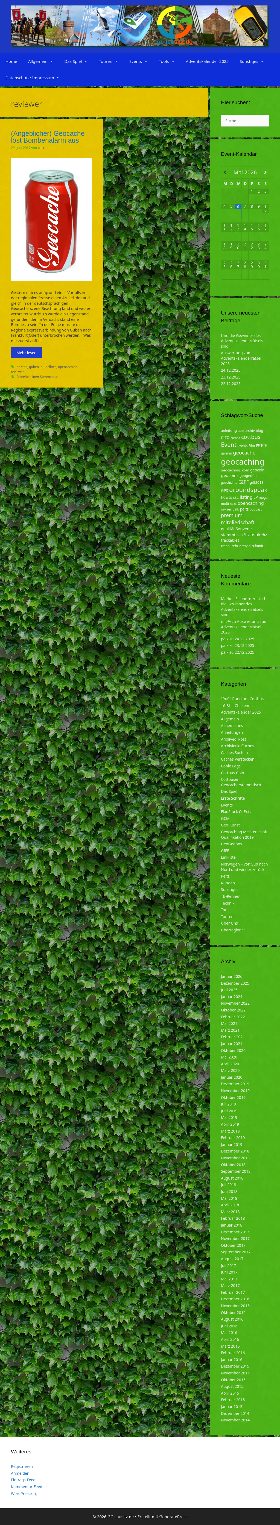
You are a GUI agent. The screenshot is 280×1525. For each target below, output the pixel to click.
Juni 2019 (229, 1110)
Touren (111, 61)
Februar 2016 (233, 1352)
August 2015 (232, 1386)
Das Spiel (78, 61)
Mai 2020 (229, 1057)
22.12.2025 (231, 383)
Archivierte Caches (237, 745)
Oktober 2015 (233, 1379)
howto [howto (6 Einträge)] (226, 497)
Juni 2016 (229, 1325)
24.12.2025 (231, 370)
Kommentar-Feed (26, 1486)
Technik (228, 903)
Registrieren (22, 1466)
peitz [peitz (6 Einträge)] (244, 509)
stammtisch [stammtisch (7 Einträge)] (232, 534)
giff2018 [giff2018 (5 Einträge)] (256, 482)
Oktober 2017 (233, 1245)
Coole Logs (231, 766)
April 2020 (230, 1063)
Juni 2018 (229, 1191)
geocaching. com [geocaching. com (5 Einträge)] (235, 470)
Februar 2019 (233, 1137)
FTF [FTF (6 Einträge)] (264, 445)
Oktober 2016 (233, 1312)
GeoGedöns (231, 843)
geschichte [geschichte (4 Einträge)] (229, 482)
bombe (21, 367)
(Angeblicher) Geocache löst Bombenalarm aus (48, 137)
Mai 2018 (229, 1198)
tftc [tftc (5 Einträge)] (264, 534)
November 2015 (235, 1373)
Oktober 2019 (233, 1097)
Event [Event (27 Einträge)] (229, 444)
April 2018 (230, 1204)
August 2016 (232, 1319)
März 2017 (230, 1285)
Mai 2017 (229, 1278)
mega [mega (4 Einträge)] (263, 497)
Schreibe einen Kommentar (37, 376)
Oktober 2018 (233, 1164)
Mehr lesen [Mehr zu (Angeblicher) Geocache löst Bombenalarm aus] (26, 352)
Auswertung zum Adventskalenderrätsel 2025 (241, 358)
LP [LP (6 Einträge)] (255, 497)
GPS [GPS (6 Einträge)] (224, 490)
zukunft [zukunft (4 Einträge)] (257, 546)
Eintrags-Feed (23, 1479)
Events (141, 61)
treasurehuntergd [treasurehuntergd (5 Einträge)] (236, 545)
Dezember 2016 (235, 1298)
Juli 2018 (228, 1184)
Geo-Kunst (230, 825)
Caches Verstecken (238, 759)
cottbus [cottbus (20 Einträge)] (251, 437)
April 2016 (230, 1339)
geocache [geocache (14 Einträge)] (244, 452)
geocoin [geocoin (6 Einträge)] (257, 470)
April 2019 (230, 1124)
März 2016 (230, 1346)
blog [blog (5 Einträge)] (259, 430)
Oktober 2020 (233, 1050)
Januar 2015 (231, 1406)
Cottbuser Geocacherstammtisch (241, 782)
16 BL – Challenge (237, 705)
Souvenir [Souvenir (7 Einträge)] (244, 528)
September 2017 (235, 1251)
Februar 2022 (233, 1016)
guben (34, 367)
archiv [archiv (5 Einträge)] (250, 430)
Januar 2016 (231, 1359)
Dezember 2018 (235, 1151)
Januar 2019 (231, 1144)
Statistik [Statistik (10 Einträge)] (252, 534)
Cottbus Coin (232, 772)
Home (11, 61)
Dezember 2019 (235, 1083)
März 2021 (230, 1030)
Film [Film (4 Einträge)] (252, 445)
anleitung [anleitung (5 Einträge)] (229, 430)
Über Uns (229, 923)
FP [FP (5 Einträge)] (258, 445)
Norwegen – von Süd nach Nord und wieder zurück (244, 866)
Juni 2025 (229, 989)
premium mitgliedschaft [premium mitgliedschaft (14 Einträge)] (238, 519)
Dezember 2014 (235, 1413)
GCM (225, 818)
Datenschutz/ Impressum (35, 77)
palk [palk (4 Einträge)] (235, 509)
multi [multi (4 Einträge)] (225, 503)
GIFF (225, 850)
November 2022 (235, 1003)
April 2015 (230, 1393)
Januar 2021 (231, 1043)
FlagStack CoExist (236, 811)
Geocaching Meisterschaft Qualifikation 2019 (244, 834)
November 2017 (235, 1238)
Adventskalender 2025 (207, 61)
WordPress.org (24, 1493)
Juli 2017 (228, 1265)
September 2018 (235, 1171)
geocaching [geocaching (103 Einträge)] (242, 461)
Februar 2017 (233, 1292)
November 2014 (235, 1420)
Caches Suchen (234, 752)
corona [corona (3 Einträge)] (235, 438)
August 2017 (232, 1258)
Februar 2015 (233, 1399)
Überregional (233, 929)
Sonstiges (255, 61)
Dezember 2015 (235, 1366)
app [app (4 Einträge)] (241, 430)
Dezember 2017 (235, 1231)
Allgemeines (232, 725)
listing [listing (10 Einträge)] (246, 497)
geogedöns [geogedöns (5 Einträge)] (249, 475)
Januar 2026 (231, 976)
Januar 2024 (231, 996)
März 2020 (230, 1070)
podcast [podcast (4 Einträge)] (256, 509)
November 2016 (235, 1305)
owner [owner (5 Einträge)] (226, 509)
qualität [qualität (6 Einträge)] (228, 528)
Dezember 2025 (235, 983)
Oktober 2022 (233, 1010)
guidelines (48, 367)
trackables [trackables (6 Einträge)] (230, 540)
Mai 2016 (229, 1332)
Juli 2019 (228, 1104)
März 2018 (230, 1211)
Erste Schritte (233, 798)
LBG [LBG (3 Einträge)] (236, 498)
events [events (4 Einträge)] (243, 445)
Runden (228, 882)
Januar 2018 (231, 1225)
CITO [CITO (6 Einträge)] (225, 437)
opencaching (68, 367)
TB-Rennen (231, 896)
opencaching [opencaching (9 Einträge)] (251, 503)
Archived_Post (233, 739)
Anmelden (20, 1473)
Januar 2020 (231, 1077)
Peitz (225, 876)
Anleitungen (232, 732)
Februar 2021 (233, 1036)
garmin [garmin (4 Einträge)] (226, 453)
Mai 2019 (229, 1117)
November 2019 (235, 1090)
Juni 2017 (229, 1272)
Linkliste (228, 857)
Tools (169, 61)
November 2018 (235, 1157)
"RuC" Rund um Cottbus (242, 698)
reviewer (17, 371)
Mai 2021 (229, 1023)
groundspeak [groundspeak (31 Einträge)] (248, 489)
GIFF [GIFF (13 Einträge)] (243, 482)
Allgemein (43, 61)
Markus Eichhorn (236, 598)
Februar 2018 (233, 1218)
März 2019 (230, 1131)
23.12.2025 (231, 377)
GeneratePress (173, 1516)
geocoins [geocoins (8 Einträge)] (229, 475)
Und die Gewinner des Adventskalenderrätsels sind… (242, 341)
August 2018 (232, 1178)
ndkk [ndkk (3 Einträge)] (233, 504)
